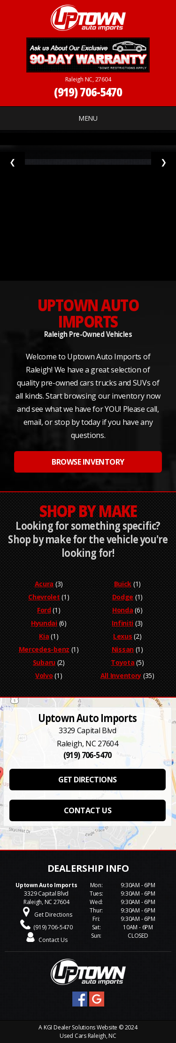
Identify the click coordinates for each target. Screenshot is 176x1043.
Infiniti (122, 623)
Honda (122, 609)
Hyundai (44, 623)
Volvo (44, 675)
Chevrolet (44, 596)
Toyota (122, 662)
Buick (123, 583)
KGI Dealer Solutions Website (80, 1027)
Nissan (123, 649)
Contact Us (53, 940)
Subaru (44, 662)
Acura (44, 583)
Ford (44, 609)
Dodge (123, 596)
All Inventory (120, 675)
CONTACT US (87, 810)
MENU (88, 118)
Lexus (122, 636)
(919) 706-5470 (88, 92)
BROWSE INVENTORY (88, 462)
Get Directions (53, 915)
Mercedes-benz (44, 649)
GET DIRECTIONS (87, 779)
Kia (44, 636)
